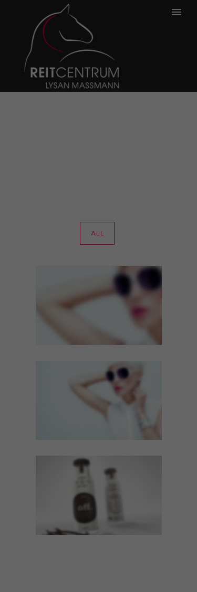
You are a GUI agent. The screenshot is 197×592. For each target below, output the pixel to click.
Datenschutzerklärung (43, 177)
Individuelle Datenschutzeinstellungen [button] (98, 313)
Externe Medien (149, 211)
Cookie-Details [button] (98, 341)
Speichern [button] (98, 277)
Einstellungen (78, 187)
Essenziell (31, 211)
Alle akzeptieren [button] (98, 247)
